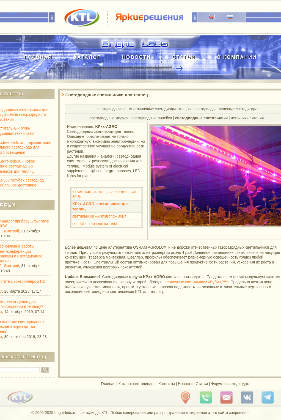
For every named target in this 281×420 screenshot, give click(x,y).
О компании (237, 57)
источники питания (247, 118)
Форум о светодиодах (230, 383)
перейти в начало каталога (96, 223)
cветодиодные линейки (151, 118)
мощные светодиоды (197, 109)
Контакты (167, 383)
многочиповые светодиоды (152, 109)
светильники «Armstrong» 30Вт (99, 216)
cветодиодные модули (108, 118)
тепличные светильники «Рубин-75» (196, 282)
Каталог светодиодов (137, 383)
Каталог (87, 57)
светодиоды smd (111, 109)
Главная (38, 57)
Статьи (183, 57)
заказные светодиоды (238, 109)
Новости (136, 57)
